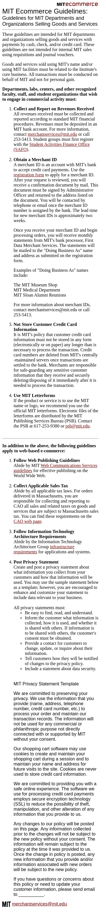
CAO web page (28, 521)
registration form (29, 174)
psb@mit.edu (78, 426)
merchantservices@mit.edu (52, 134)
